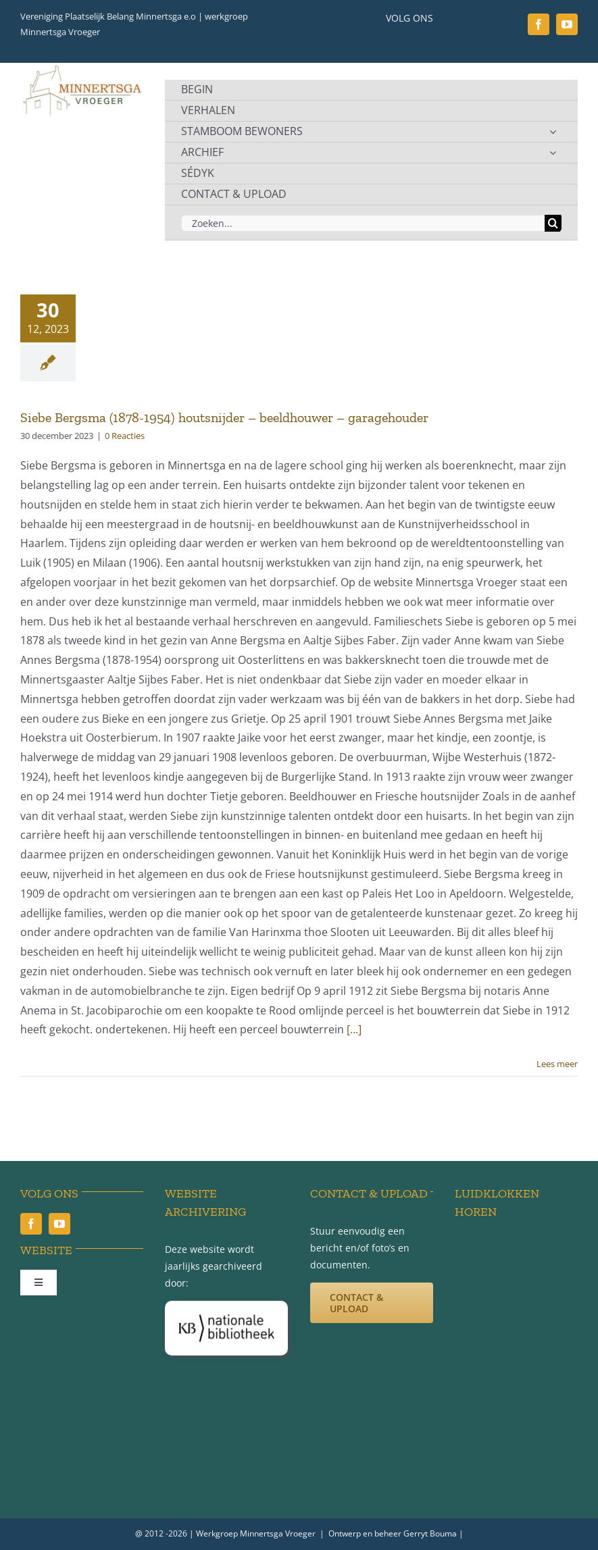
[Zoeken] (553, 223)
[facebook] (538, 24)
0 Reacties (125, 436)
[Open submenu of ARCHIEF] (553, 153)
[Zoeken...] (363, 223)
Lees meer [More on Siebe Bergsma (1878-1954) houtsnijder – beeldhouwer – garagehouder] (557, 1064)
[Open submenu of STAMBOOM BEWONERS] (553, 132)
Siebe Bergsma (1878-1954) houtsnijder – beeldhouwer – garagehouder (224, 417)
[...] (354, 1029)
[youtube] (567, 24)
